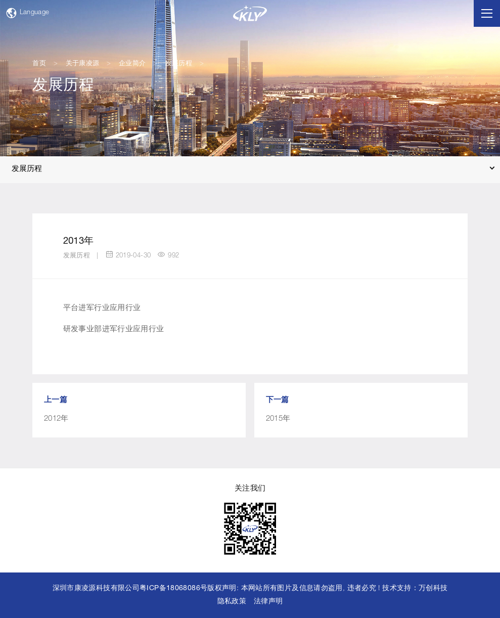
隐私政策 (232, 601)
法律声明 (268, 601)
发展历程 (179, 64)
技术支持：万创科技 (414, 588)
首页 (39, 64)
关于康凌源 (83, 64)
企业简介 (132, 64)
